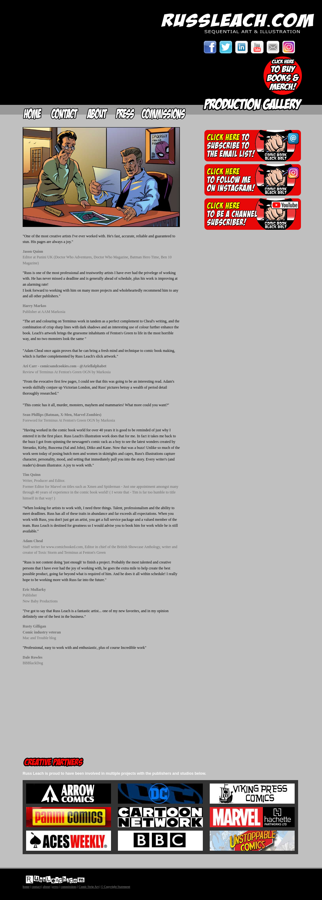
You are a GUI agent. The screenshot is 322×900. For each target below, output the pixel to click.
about (46, 886)
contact (36, 886)
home (26, 886)
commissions (68, 886)
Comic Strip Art (89, 886)
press (55, 886)
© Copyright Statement (115, 886)
